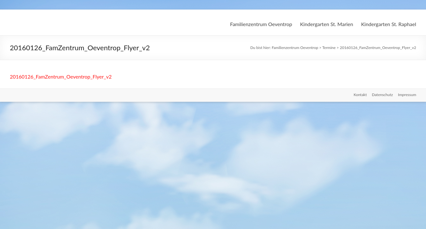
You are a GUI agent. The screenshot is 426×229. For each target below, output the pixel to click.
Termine (329, 47)
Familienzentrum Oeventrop (261, 24)
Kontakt (360, 94)
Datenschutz (382, 94)
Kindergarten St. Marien (326, 24)
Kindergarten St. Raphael (388, 24)
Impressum (407, 94)
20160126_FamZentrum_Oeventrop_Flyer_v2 (61, 76)
